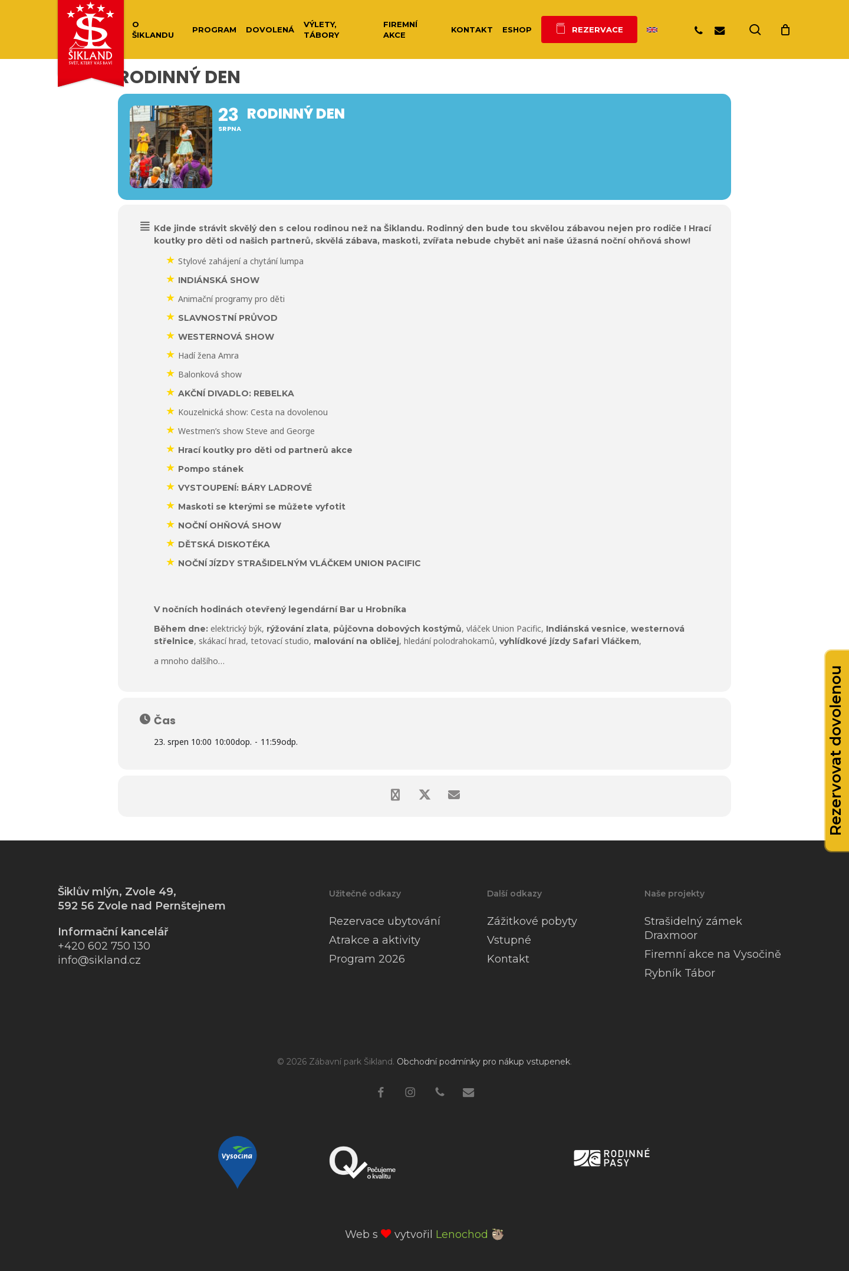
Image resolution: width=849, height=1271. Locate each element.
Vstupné (509, 940)
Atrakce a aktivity (374, 940)
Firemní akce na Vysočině (712, 954)
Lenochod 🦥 (470, 1234)
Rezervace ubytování (384, 921)
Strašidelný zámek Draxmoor (693, 928)
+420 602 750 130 (104, 946)
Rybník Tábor (679, 973)
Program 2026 (367, 959)
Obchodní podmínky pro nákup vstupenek (483, 1061)
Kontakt (508, 959)
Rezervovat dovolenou (835, 751)
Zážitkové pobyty (532, 921)
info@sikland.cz (99, 960)
